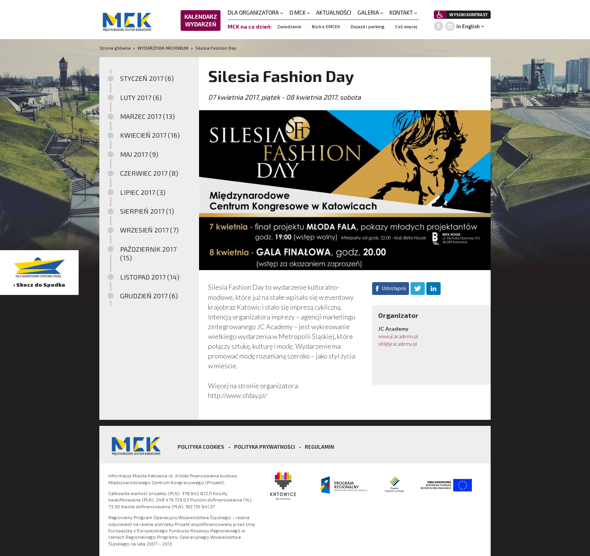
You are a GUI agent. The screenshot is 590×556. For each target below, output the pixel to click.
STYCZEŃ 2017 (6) (147, 78)
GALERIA (370, 12)
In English (468, 26)
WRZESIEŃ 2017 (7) (149, 230)
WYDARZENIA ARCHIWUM (163, 47)
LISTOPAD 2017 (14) (149, 277)
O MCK (299, 12)
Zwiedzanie (289, 26)
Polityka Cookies (201, 447)
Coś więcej (406, 26)
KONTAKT (403, 12)
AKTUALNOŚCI (333, 12)
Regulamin (319, 447)
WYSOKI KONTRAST (468, 14)
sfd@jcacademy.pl (397, 343)
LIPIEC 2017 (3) (143, 192)
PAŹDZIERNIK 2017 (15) (148, 253)
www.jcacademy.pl (398, 336)
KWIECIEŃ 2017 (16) (150, 135)
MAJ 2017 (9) (139, 154)
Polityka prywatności (264, 447)
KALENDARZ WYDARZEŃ (200, 20)
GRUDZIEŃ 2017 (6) (149, 296)
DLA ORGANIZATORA (255, 12)
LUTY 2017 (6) (141, 97)
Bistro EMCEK (326, 26)
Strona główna (115, 47)
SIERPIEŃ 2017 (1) (147, 211)
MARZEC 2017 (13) (147, 116)
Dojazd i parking (368, 26)
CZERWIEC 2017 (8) (149, 173)
